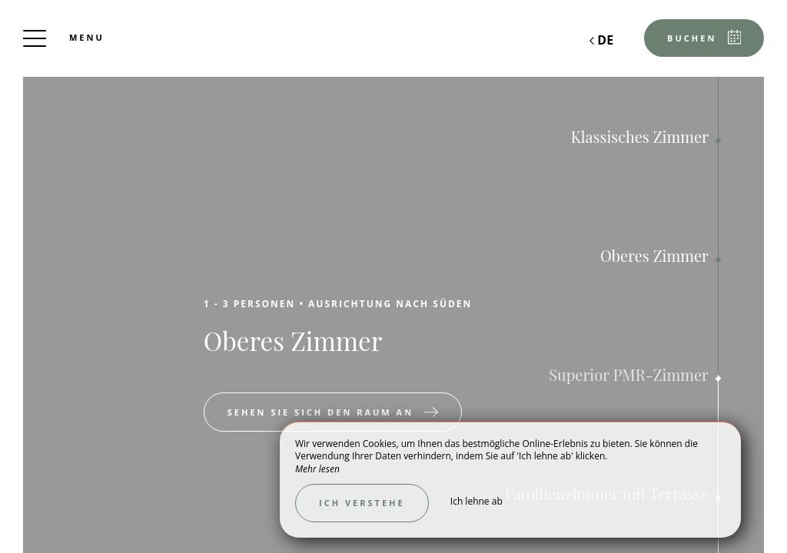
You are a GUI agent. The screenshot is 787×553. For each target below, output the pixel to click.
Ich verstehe (362, 502)
